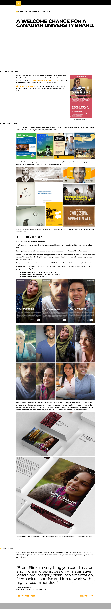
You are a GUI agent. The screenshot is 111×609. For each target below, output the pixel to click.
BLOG (93, 2)
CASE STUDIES (69, 2)
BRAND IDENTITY (39, 2)
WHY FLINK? (78, 2)
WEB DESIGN (59, 2)
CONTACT (87, 2)
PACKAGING (50, 2)
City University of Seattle (26, 86)
